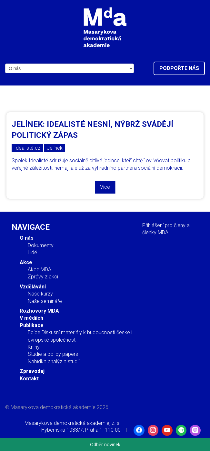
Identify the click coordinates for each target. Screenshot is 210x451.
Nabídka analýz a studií (53, 361)
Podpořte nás (179, 68)
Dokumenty (41, 245)
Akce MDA (39, 269)
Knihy (34, 347)
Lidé (32, 252)
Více (105, 187)
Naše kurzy (40, 294)
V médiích (31, 318)
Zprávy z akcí (43, 277)
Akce (26, 262)
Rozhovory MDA (39, 311)
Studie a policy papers (53, 354)
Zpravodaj (32, 371)
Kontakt (29, 379)
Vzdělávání (33, 287)
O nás (27, 238)
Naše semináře (45, 301)
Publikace (32, 325)
